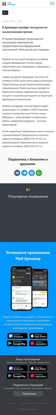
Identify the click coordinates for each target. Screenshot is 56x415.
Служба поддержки (28, 409)
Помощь (11, 403)
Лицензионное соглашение (34, 403)
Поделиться (29, 393)
